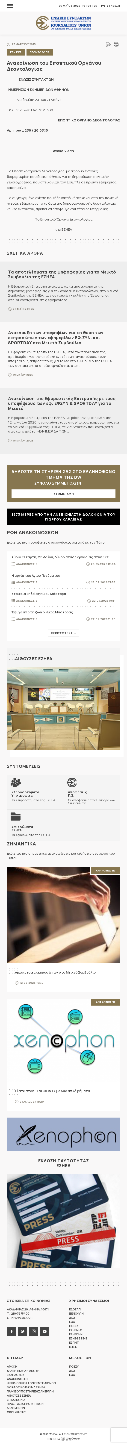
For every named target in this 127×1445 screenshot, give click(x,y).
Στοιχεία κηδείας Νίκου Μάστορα (39, 594)
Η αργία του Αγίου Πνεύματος (36, 575)
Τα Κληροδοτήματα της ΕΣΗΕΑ (35, 796)
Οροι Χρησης (16, 1412)
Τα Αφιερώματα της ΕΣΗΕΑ (31, 831)
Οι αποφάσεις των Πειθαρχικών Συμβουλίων (92, 797)
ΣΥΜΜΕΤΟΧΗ (63, 493)
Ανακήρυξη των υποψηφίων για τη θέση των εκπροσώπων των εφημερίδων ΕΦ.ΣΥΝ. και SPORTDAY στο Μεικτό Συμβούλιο (55, 337)
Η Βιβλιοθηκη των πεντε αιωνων (31, 1383)
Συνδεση (113, 5)
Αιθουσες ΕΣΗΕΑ (34, 658)
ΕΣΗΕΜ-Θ (75, 1330)
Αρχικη (12, 1367)
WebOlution (70, 1439)
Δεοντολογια (40, 52)
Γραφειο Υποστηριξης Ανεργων (30, 1392)
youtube (44, 1331)
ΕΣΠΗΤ (74, 1343)
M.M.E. (73, 1347)
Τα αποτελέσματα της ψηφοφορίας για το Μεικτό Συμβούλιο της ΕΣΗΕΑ (62, 274)
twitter (22, 1331)
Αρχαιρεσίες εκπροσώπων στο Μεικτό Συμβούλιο (55, 972)
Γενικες (16, 52)
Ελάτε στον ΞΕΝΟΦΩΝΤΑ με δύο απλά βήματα (52, 1091)
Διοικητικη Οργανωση (23, 1371)
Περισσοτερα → (63, 633)
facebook (11, 1331)
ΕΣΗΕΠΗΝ (76, 1334)
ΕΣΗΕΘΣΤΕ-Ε (78, 1339)
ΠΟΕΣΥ (74, 1326)
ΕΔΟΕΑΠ (75, 1310)
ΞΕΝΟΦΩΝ (76, 1314)
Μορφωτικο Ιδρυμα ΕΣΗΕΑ (26, 1387)
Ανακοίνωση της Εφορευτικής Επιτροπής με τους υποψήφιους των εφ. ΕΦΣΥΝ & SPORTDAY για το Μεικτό (61, 403)
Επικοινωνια (16, 1400)
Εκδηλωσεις (15, 1375)
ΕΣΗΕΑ (63, 23)
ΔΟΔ (72, 1318)
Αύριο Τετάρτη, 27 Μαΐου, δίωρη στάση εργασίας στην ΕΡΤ (60, 557)
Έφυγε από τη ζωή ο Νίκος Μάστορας (42, 612)
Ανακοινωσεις (26, 564)
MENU (10, 5)
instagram (33, 1331)
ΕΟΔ (72, 1322)
